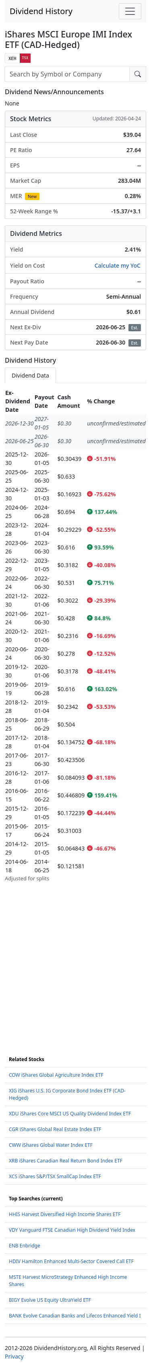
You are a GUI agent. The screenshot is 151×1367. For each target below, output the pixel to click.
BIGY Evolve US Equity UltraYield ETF (50, 1300)
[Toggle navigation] (130, 11)
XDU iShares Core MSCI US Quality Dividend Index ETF (70, 1113)
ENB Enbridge (24, 1245)
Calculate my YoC (118, 265)
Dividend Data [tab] (30, 375)
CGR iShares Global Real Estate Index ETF (55, 1129)
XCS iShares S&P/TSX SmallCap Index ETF (55, 1176)
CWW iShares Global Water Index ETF (51, 1145)
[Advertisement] (75, 958)
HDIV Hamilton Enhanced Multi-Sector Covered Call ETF (71, 1261)
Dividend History (41, 11)
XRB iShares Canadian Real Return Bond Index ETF (65, 1160)
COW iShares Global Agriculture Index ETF (56, 1075)
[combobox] (67, 74)
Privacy (14, 1356)
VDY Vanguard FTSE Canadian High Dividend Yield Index (72, 1230)
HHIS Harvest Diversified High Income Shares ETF (64, 1214)
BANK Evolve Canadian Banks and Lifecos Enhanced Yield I (75, 1315)
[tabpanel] (75, 635)
